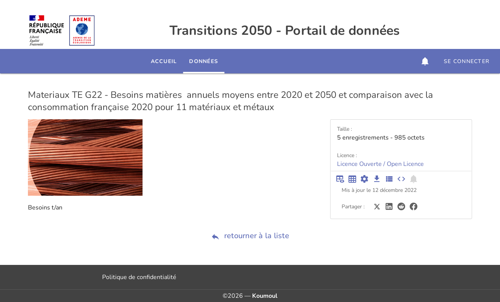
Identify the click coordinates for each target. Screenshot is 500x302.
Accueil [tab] (188, 61)
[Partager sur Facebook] (413, 206)
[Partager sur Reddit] (401, 206)
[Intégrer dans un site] (401, 179)
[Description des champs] (389, 179)
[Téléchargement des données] (377, 179)
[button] (425, 61)
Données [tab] (228, 61)
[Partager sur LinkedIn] (389, 206)
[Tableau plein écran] (352, 179)
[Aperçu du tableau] (340, 179)
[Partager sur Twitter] (377, 206)
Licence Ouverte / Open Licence (380, 164)
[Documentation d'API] (364, 179)
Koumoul (264, 296)
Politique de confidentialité (139, 277)
